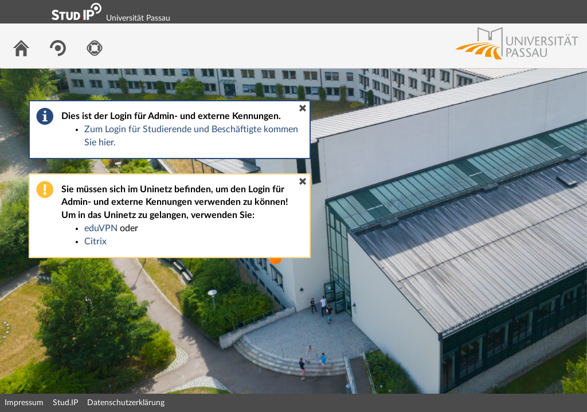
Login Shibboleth (514, 11)
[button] (302, 108)
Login (573, 11)
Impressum (24, 403)
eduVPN (101, 228)
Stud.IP (65, 403)
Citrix (95, 241)
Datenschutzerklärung (126, 403)
